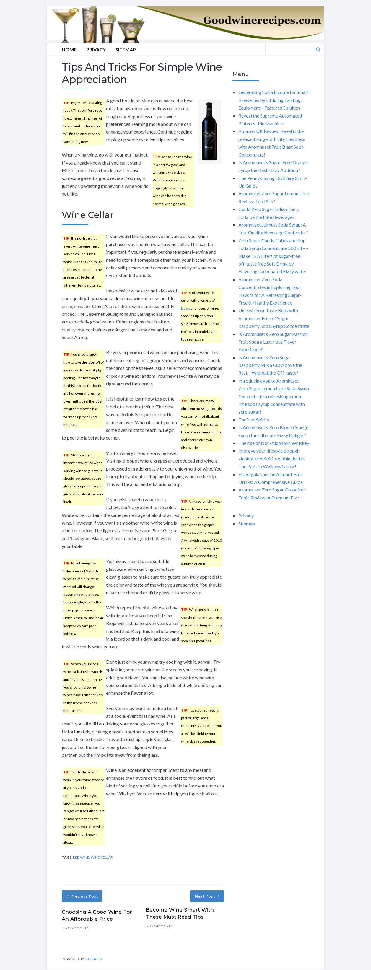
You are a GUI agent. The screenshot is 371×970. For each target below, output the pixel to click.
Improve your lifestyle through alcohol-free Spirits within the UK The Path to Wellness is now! (271, 458)
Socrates (93, 959)
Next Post (207, 896)
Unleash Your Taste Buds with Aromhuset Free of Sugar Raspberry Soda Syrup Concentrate (273, 318)
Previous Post (82, 896)
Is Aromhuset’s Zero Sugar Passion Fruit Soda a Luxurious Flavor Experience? (273, 341)
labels (185, 308)
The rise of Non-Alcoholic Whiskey (273, 443)
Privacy (96, 49)
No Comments (75, 927)
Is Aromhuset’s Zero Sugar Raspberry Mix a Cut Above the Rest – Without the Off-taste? (270, 365)
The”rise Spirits (253, 419)
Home (69, 49)
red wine (81, 857)
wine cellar (102, 857)
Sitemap (125, 49)
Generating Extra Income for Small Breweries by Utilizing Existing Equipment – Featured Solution (273, 99)
